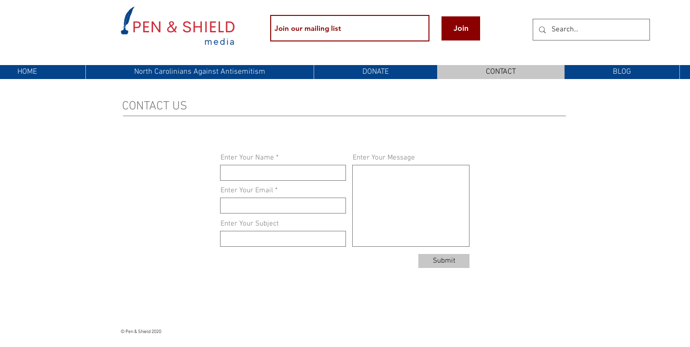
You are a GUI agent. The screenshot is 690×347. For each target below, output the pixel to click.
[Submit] (443, 261)
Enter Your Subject (250, 223)
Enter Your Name (247, 157)
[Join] (461, 28)
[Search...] (590, 29)
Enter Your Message (384, 157)
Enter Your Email (247, 190)
